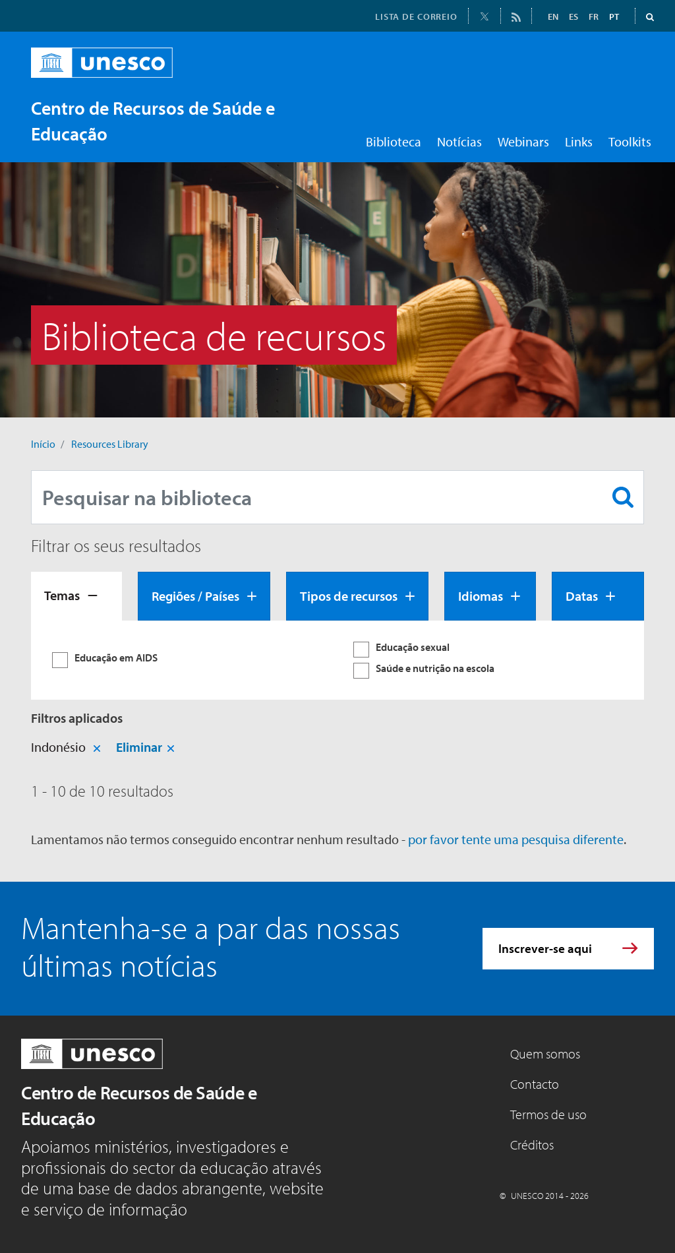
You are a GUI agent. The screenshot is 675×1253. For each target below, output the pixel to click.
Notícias (459, 141)
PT (614, 16)
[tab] (76, 596)
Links (579, 141)
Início (43, 443)
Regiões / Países (195, 596)
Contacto (534, 1084)
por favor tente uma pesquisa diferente (516, 839)
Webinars (523, 141)
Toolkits (629, 141)
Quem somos (545, 1053)
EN (553, 16)
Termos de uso (548, 1114)
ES (573, 16)
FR (594, 16)
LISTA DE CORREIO (416, 16)
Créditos (532, 1144)
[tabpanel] (337, 660)
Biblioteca (393, 141)
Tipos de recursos (348, 596)
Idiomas (480, 596)
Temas (62, 595)
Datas (582, 596)
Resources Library (109, 443)
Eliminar (139, 747)
